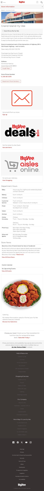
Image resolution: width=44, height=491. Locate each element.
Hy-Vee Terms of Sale (19, 347)
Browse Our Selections (9, 322)
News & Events (22, 411)
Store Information (22, 7)
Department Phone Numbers (11, 81)
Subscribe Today (24, 337)
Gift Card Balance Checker (22, 368)
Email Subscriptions (22, 362)
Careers (22, 408)
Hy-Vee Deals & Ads (22, 422)
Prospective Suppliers (22, 470)
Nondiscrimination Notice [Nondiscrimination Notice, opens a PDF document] (22, 476)
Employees (22, 467)
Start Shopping (7, 180)
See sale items (7, 147)
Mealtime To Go (22, 379)
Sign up (4, 114)
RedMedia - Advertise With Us (22, 405)
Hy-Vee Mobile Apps (22, 431)
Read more (20, 254)
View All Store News (8, 257)
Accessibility (22, 479)
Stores (2, 10)
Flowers (22, 382)
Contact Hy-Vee (22, 356)
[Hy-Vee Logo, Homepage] (22, 2)
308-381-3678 (6, 76)
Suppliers (22, 473)
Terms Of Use (22, 461)
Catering (22, 391)
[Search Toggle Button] (41, 2)
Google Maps (6, 68)
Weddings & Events (22, 394)
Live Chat (22, 359)
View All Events (7, 271)
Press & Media (22, 371)
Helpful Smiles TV (22, 434)
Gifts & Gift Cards (22, 388)
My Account (22, 365)
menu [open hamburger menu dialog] (4, 2)
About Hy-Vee (22, 402)
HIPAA (22, 464)
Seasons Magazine (22, 428)
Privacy (22, 452)
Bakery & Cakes (22, 385)
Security (22, 458)
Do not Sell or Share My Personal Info (22, 455)
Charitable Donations (22, 414)
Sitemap (22, 449)
